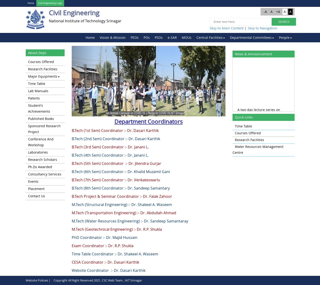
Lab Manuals (38, 91)
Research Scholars (42, 159)
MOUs (186, 37)
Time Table (36, 83)
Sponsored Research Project (44, 129)
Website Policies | (38, 280)
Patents (34, 98)
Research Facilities (42, 69)
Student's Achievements (39, 108)
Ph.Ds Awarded (40, 167)
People (285, 37)
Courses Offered (41, 61)
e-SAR (172, 37)
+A (278, 11)
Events (33, 181)
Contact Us (36, 196)
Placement (36, 188)
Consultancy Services (44, 174)
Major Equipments (44, 76)
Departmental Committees (252, 37)
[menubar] (189, 37)
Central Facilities (210, 37)
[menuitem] (90, 37)
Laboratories (38, 152)
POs (147, 37)
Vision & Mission (113, 37)
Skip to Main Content (227, 28)
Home (31, 3)
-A (265, 11)
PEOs (135, 37)
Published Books (41, 118)
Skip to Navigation (262, 28)
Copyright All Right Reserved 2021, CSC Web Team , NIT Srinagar (98, 280)
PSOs (159, 37)
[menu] (45, 129)
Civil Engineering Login (50, 3)
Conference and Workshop (41, 142)
